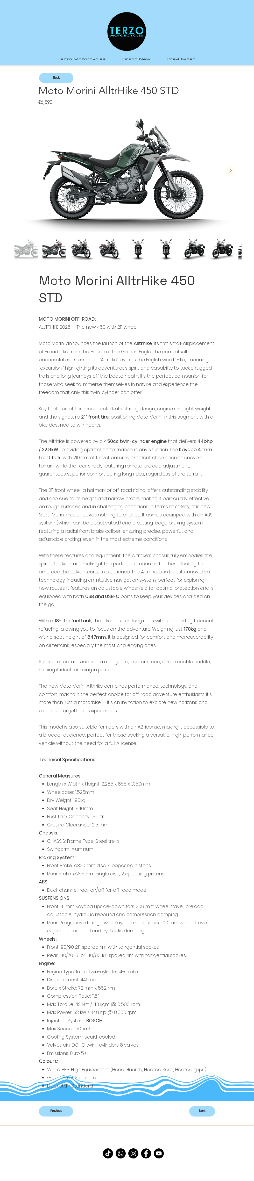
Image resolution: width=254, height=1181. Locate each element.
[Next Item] (230, 170)
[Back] (56, 78)
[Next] (202, 1111)
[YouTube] (159, 1153)
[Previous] (56, 1111)
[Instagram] (133, 1153)
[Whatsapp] (121, 1153)
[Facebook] (146, 1153)
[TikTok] (108, 1153)
